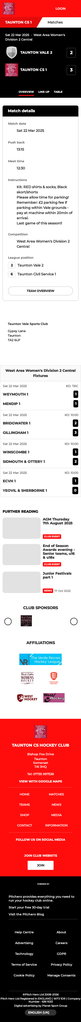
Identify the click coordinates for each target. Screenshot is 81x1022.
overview (26, 91)
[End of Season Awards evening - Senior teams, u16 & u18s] (22, 554)
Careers (61, 943)
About (61, 932)
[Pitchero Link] (43, 890)
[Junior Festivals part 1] (22, 582)
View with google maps (40, 781)
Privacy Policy (61, 965)
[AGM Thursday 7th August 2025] (22, 528)
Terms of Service (24, 965)
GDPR (61, 954)
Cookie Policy (24, 975)
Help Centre (24, 932)
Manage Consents (61, 975)
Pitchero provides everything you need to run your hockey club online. (41, 898)
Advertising (24, 943)
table (58, 91)
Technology (24, 954)
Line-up (43, 91)
